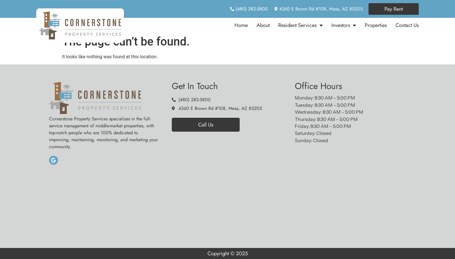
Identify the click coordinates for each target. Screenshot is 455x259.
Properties (376, 25)
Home (241, 25)
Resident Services (300, 25)
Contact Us (407, 25)
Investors (343, 25)
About (263, 25)
